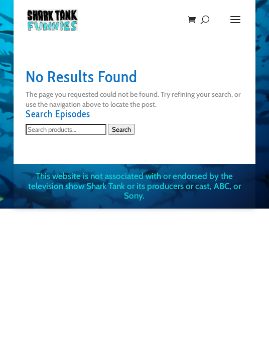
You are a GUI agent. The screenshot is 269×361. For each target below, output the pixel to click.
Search (121, 129)
